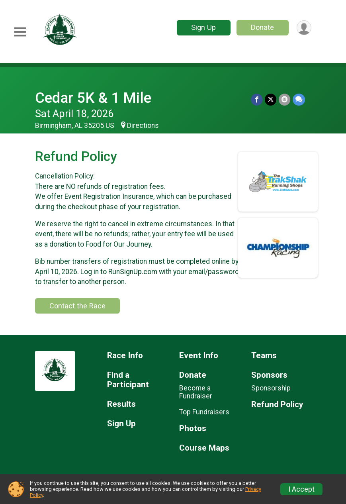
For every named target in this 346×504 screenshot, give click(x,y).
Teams (264, 355)
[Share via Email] (284, 99)
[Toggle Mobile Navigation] (20, 32)
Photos (192, 428)
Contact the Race (77, 306)
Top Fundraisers (204, 412)
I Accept (301, 489)
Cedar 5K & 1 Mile (93, 97)
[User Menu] (304, 27)
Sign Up (203, 27)
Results (121, 404)
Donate (262, 27)
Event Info (198, 355)
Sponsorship (271, 388)
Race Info (125, 355)
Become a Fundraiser (195, 392)
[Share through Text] (299, 99)
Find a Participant (128, 380)
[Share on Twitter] (270, 99)
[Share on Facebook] (256, 99)
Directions (143, 125)
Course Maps (204, 448)
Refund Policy (277, 404)
